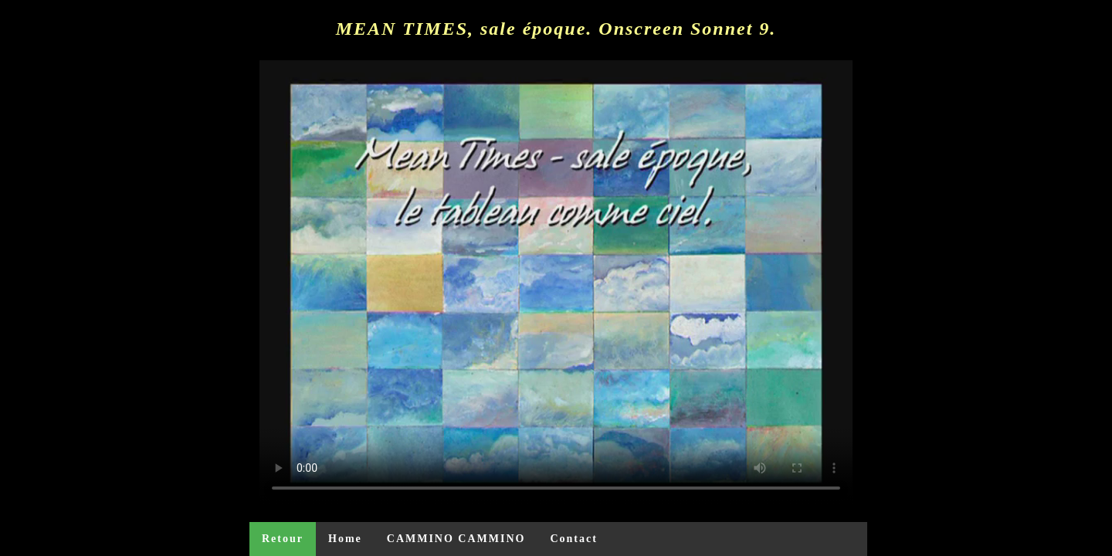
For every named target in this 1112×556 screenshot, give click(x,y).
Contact (573, 538)
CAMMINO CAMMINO (456, 538)
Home (345, 538)
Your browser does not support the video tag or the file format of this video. (556, 282)
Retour (282, 538)
